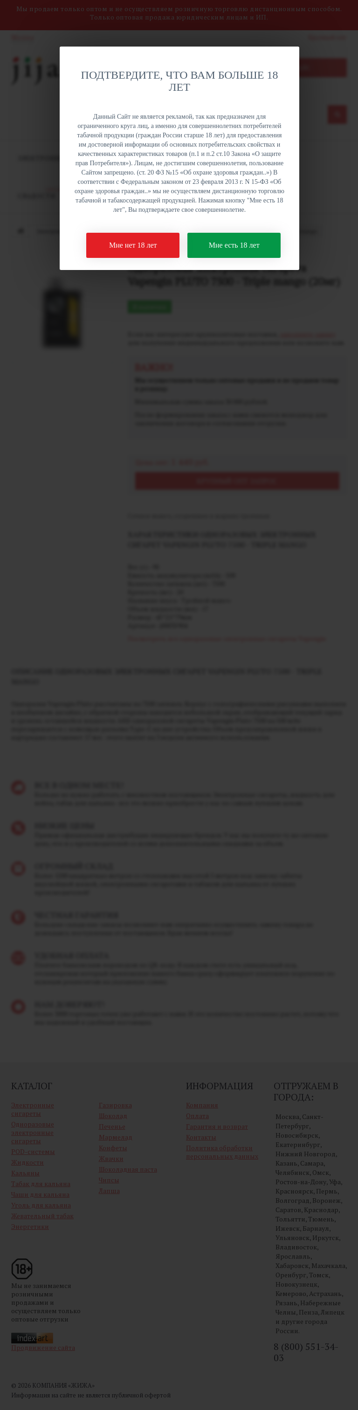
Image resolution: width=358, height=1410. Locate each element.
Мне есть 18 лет (234, 245)
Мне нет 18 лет (133, 245)
